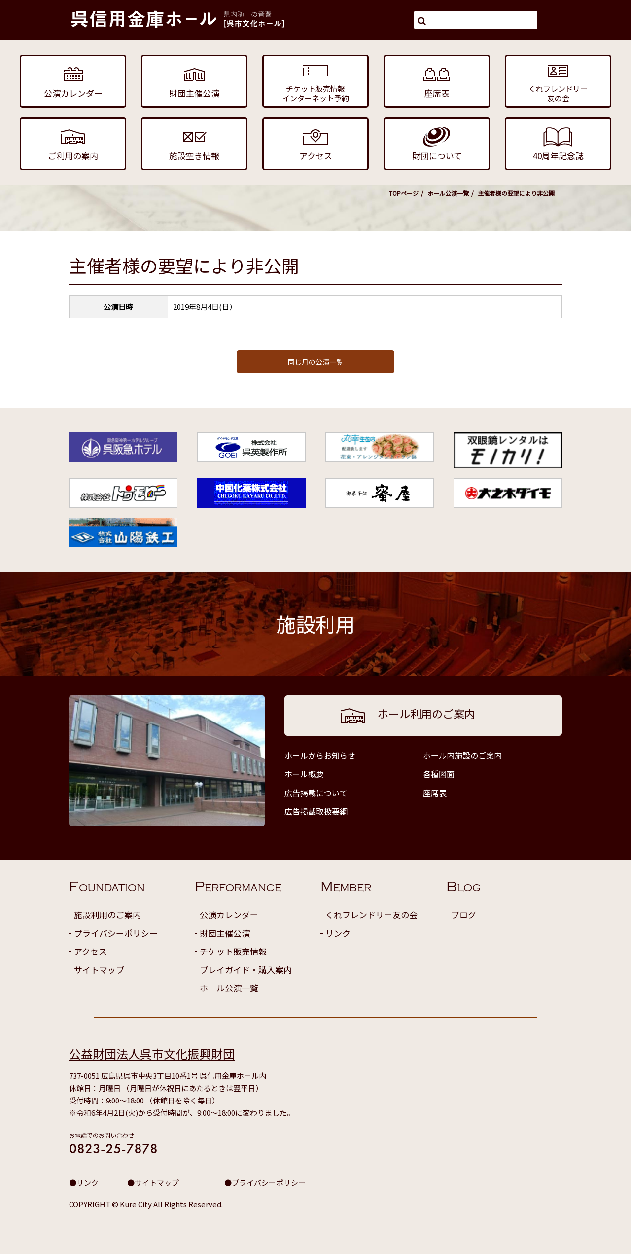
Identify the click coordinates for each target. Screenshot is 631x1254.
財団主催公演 (225, 933)
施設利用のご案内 (107, 915)
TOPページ (404, 193)
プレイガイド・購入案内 (246, 969)
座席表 (435, 792)
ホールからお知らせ (319, 755)
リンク (338, 933)
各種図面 (439, 774)
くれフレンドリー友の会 (371, 915)
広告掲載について (316, 792)
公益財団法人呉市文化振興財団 (152, 1053)
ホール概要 (304, 774)
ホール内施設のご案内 (462, 755)
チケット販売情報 (233, 951)
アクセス (90, 951)
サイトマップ (99, 969)
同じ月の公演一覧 (315, 362)
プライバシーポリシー (116, 933)
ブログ (463, 915)
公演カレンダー (229, 915)
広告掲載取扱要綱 (316, 811)
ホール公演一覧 (448, 193)
